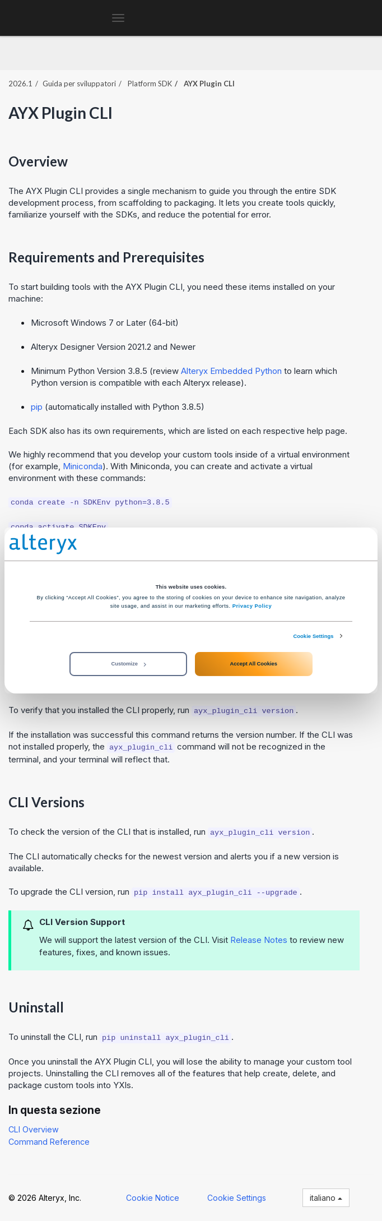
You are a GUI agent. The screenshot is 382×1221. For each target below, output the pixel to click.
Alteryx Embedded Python (231, 371)
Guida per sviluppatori (79, 83)
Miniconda (83, 466)
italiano (326, 1197)
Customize (128, 664)
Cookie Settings (313, 636)
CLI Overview (33, 1129)
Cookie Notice (152, 1197)
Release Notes (258, 940)
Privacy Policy (252, 606)
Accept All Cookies (253, 664)
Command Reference (49, 1141)
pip (37, 406)
